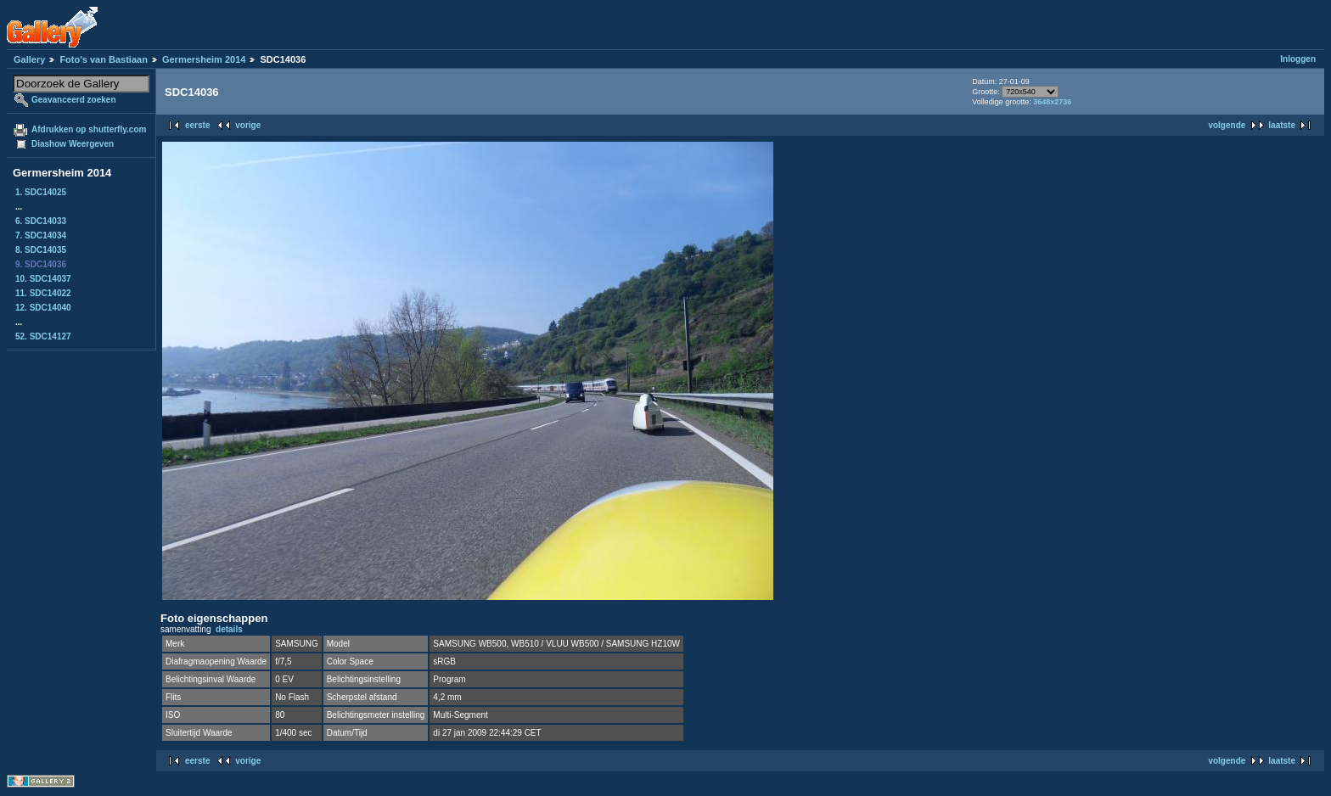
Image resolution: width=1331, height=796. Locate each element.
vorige (248, 125)
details (229, 629)
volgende (1226, 125)
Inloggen (1298, 59)
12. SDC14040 (43, 307)
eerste (197, 125)
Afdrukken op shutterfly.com (88, 129)
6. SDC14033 (40, 221)
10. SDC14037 (43, 278)
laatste (1281, 125)
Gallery (29, 59)
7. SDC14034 (40, 235)
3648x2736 (1052, 102)
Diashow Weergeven (72, 144)
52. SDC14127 (43, 336)
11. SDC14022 (43, 293)
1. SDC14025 (40, 192)
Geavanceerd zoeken (73, 99)
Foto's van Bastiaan (103, 59)
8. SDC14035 (40, 250)
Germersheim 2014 (203, 59)
